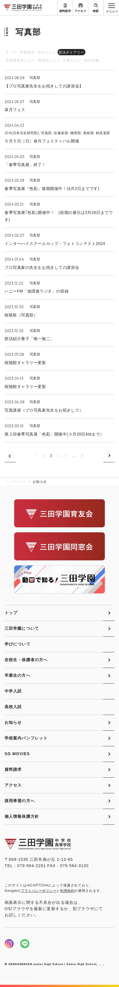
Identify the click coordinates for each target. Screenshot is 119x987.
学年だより (46, 52)
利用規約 (67, 891)
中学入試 (13, 691)
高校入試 (13, 706)
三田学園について (22, 628)
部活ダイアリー (72, 52)
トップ (11, 612)
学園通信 (27, 52)
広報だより (72, 60)
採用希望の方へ (20, 800)
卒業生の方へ (17, 675)
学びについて (17, 644)
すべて (11, 52)
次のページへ (108, 456)
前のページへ (10, 456)
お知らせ (13, 722)
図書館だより (49, 60)
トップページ (15, 482)
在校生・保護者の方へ (26, 659)
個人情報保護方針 (22, 816)
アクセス (81, 11)
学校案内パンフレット (26, 738)
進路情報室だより (20, 60)
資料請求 (65, 11)
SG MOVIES (17, 753)
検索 (96, 11)
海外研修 (91, 60)
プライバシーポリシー (38, 891)
